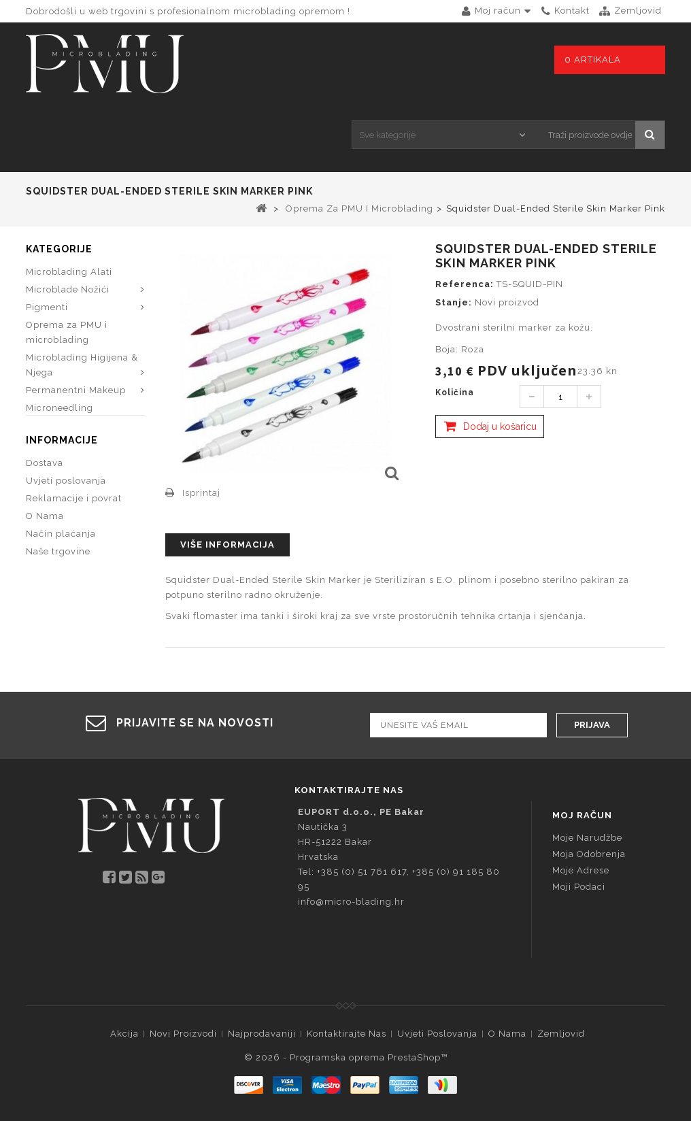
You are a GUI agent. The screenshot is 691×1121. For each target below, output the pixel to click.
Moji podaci (578, 887)
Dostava (44, 482)
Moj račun (582, 815)
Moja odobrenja (589, 854)
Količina (454, 392)
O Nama (45, 535)
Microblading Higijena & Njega (82, 365)
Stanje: (453, 302)
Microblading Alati (69, 272)
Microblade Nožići (67, 289)
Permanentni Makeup (76, 390)
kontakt (572, 10)
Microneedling (59, 408)
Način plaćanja (61, 553)
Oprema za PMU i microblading (66, 332)
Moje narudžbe (587, 838)
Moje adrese (580, 870)
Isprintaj (201, 493)
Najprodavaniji (262, 1033)
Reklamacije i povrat (74, 517)
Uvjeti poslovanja (66, 500)
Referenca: (464, 284)
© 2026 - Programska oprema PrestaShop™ (346, 1057)
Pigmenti (47, 307)
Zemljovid (561, 1033)
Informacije (62, 459)
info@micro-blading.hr (351, 902)
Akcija (124, 1033)
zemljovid (638, 10)
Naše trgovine (58, 570)
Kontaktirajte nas (346, 1033)
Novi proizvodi (183, 1033)
